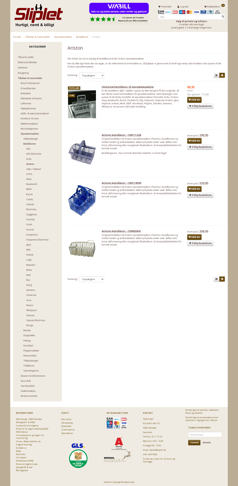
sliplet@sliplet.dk (157, 449)
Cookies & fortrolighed (27, 425)
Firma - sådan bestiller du (28, 440)
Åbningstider (22, 470)
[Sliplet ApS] (38, 14)
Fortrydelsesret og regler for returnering (30, 436)
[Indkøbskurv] (215, 6)
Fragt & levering (24, 444)
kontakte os (135, 62)
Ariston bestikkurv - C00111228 (123, 136)
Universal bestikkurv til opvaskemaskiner (129, 87)
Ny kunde (20, 453)
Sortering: (72, 74)
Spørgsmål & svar (24, 466)
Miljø (18, 450)
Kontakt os (21, 447)
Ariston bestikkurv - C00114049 (123, 185)
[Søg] (223, 16)
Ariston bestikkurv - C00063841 (123, 234)
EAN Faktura (22, 431)
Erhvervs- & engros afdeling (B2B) (32, 428)
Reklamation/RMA (25, 460)
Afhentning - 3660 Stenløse (29, 418)
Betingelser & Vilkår (25, 421)
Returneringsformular (27, 463)
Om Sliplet (21, 457)
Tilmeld (194, 442)
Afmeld (207, 442)
